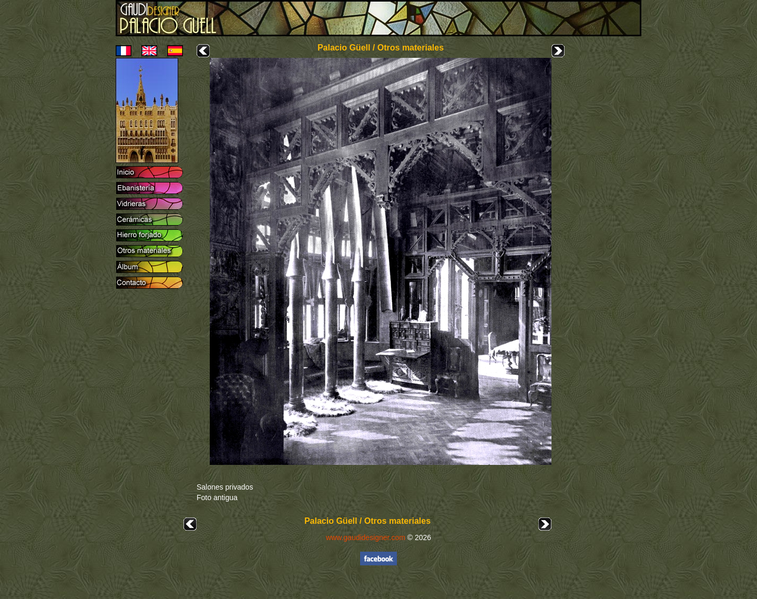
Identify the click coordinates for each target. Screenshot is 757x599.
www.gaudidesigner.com (365, 537)
